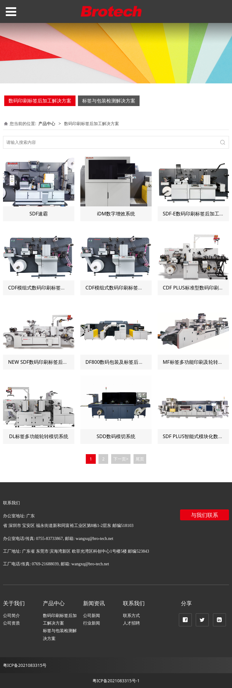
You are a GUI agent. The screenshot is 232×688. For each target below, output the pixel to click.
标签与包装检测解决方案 (108, 100)
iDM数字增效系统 (116, 213)
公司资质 (11, 623)
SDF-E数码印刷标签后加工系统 (196, 213)
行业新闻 (91, 623)
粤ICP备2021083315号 (25, 665)
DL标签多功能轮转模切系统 (38, 436)
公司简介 (11, 615)
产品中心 (46, 123)
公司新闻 (91, 615)
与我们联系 (204, 514)
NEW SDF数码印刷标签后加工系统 (45, 362)
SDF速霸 (39, 213)
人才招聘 (131, 623)
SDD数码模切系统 (116, 436)
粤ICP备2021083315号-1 (116, 680)
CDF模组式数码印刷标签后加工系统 (46, 287)
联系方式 (131, 615)
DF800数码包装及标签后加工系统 (121, 362)
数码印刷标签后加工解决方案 (39, 100)
